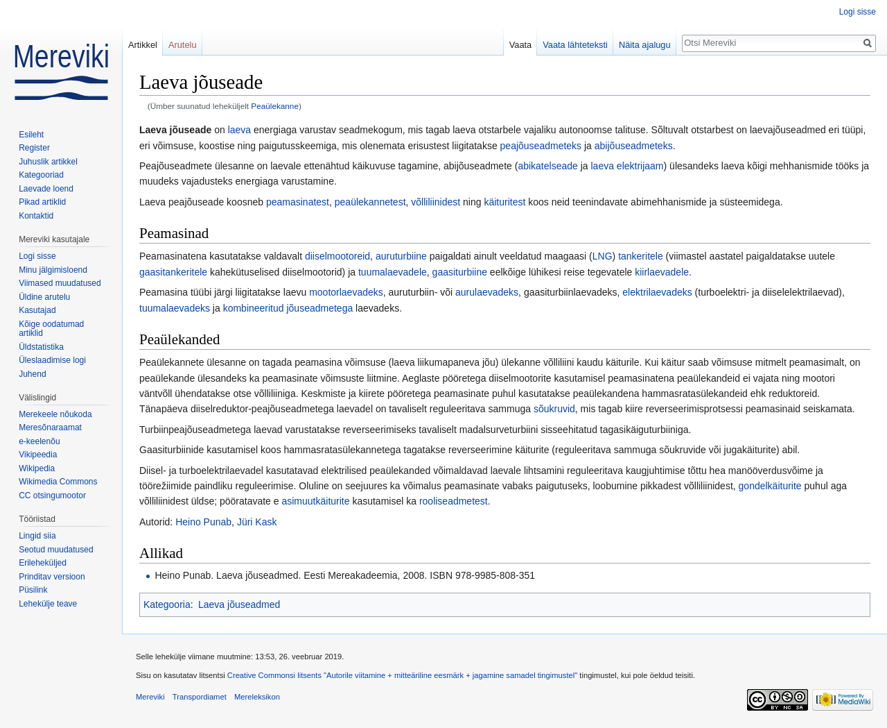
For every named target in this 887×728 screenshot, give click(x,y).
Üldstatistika (41, 347)
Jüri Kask (257, 521)
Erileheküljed (43, 563)
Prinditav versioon (52, 577)
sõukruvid (554, 408)
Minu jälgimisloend (53, 270)
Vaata (520, 45)
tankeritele (640, 256)
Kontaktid (36, 216)
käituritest (504, 202)
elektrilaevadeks (657, 292)
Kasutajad (37, 310)
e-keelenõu (39, 441)
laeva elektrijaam (626, 165)
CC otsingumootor (52, 495)
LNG (602, 256)
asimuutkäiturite (315, 501)
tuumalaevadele (392, 272)
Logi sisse (857, 12)
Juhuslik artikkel (48, 162)
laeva (239, 129)
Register (34, 148)
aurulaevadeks (486, 292)
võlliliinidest (435, 202)
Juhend (32, 374)
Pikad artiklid (42, 202)
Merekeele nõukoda (55, 414)
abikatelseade (547, 165)
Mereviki (150, 697)
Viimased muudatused (60, 283)
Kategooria (167, 604)
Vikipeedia (38, 454)
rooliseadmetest (453, 501)
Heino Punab (203, 521)
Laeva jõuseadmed (239, 604)
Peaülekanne (275, 105)
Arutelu (182, 45)
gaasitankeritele (173, 272)
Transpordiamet (200, 697)
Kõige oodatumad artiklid (51, 329)
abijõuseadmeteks (634, 145)
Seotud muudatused (56, 550)
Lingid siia (37, 536)
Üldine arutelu (44, 297)
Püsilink (33, 590)
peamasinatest (297, 202)
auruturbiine (401, 256)
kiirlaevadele (662, 272)
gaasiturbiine (459, 272)
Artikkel (142, 45)
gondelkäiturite (770, 485)
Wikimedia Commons (58, 481)
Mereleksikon (257, 697)
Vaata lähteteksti (575, 45)
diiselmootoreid (337, 256)
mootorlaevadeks (346, 292)
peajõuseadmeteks (541, 145)
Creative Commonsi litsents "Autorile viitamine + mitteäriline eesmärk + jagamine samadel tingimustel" (402, 675)
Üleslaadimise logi (52, 360)
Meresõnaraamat (50, 427)
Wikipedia (37, 468)
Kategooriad (41, 175)
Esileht (31, 134)
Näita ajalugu (645, 45)
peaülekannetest (370, 202)
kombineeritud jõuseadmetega (288, 308)
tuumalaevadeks (174, 308)
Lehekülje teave (48, 604)
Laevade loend (46, 189)
